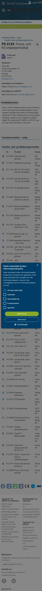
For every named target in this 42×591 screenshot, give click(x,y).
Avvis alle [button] (22, 319)
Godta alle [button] (21, 314)
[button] (21, 324)
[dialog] (21, 295)
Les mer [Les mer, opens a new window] (6, 285)
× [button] (37, 265)
